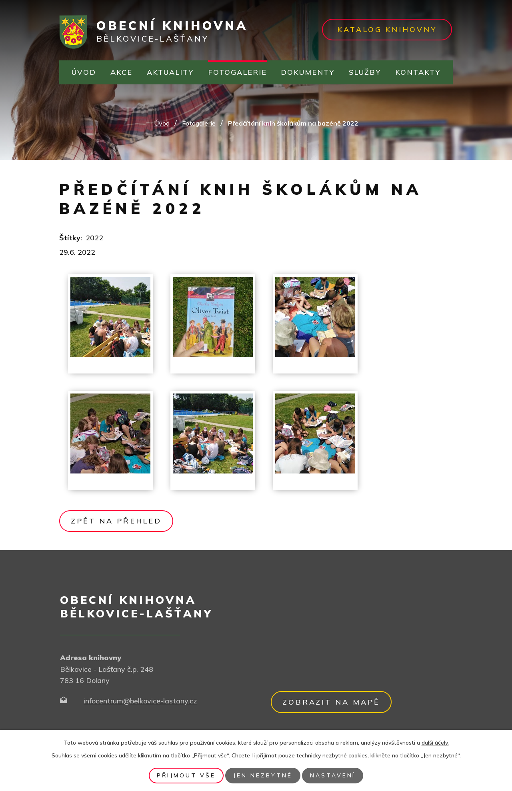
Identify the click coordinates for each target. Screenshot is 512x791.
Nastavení (333, 775)
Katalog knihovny (387, 29)
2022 (94, 237)
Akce (121, 72)
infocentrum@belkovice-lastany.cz (140, 700)
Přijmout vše (186, 775)
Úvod (84, 72)
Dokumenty (307, 72)
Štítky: (70, 237)
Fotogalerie (237, 72)
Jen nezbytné (262, 775)
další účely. (435, 742)
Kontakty (417, 72)
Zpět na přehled (116, 520)
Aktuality (170, 72)
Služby (365, 72)
